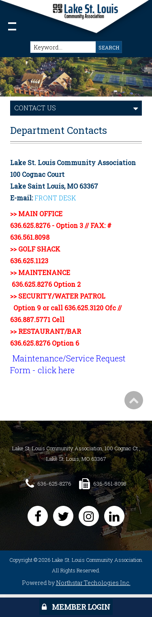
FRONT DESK (55, 197)
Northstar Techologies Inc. (93, 583)
